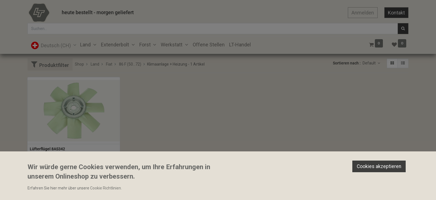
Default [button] (369, 63)
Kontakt (396, 13)
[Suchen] (403, 28)
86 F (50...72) (130, 64)
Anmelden (362, 13)
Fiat (109, 64)
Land (95, 64)
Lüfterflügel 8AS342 (47, 149)
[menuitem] (208, 44)
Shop (79, 64)
